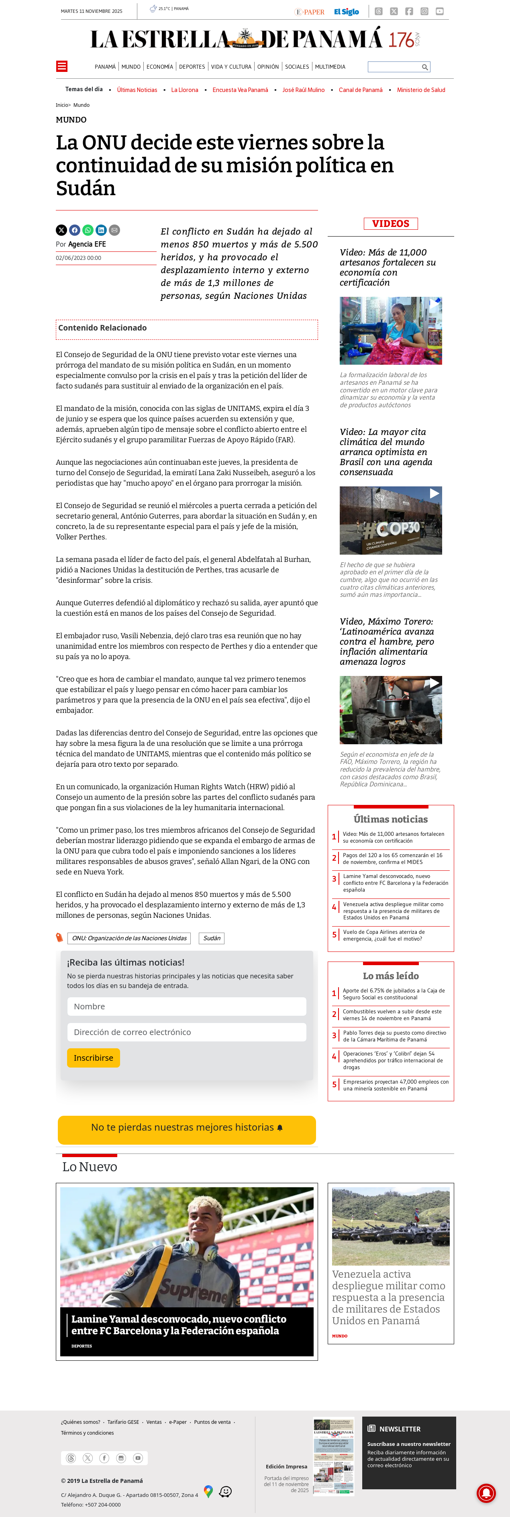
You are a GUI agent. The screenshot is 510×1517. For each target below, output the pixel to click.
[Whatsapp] (88, 229)
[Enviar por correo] (114, 229)
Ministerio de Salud (421, 90)
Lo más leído (391, 976)
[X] (394, 11)
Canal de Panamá (361, 90)
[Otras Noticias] (396, 837)
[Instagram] (424, 11)
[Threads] (378, 11)
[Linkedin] (101, 229)
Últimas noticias (391, 819)
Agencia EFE (87, 244)
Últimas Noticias (137, 90)
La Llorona (184, 90)
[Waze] (225, 1491)
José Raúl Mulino (304, 90)
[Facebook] (409, 11)
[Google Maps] (208, 1491)
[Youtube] (439, 11)
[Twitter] (61, 229)
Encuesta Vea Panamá (240, 90)
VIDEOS (391, 223)
